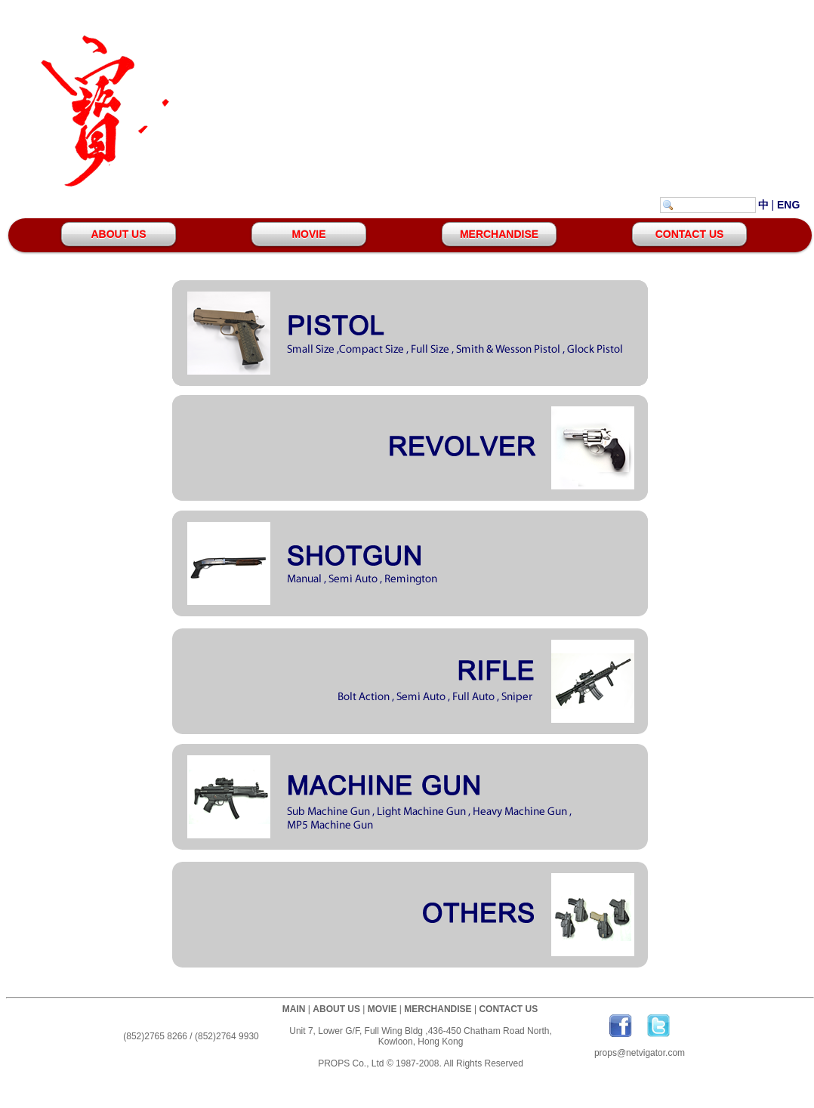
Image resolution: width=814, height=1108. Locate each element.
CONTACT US (689, 234)
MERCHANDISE (499, 234)
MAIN (294, 1009)
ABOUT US (118, 234)
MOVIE (308, 234)
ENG (788, 205)
